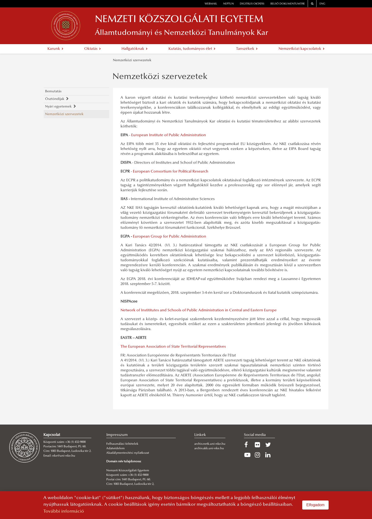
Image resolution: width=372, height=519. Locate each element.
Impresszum (117, 435)
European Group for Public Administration (169, 236)
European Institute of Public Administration (168, 135)
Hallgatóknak (134, 49)
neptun (228, 4)
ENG (322, 4)
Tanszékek (247, 49)
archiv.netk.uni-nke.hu (209, 444)
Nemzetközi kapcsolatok (302, 49)
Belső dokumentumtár (287, 4)
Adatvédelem (115, 448)
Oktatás (92, 49)
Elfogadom (315, 505)
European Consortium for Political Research (170, 171)
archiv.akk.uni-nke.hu (209, 448)
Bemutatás (53, 91)
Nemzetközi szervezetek (132, 60)
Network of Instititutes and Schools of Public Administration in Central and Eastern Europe (199, 310)
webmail (211, 4)
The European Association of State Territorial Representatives (173, 347)
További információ (63, 511)
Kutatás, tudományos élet (191, 49)
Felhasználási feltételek (122, 444)
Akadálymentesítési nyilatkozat (127, 453)
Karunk (55, 49)
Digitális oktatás (252, 4)
